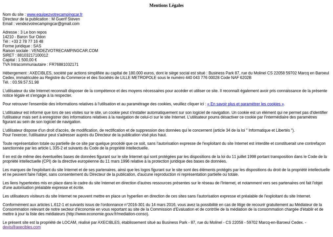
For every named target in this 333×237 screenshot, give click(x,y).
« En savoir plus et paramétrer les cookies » (245, 104)
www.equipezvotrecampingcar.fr (54, 14)
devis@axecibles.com (22, 227)
